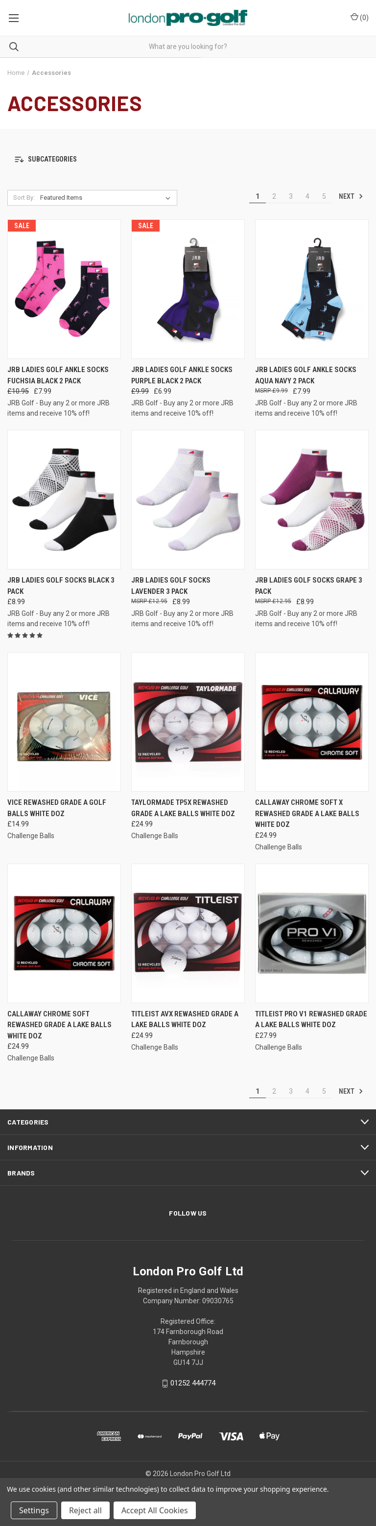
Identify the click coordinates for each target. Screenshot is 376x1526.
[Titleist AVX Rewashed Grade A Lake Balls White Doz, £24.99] (188, 933)
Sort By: (24, 197)
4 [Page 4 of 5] (307, 196)
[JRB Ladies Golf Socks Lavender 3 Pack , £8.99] (188, 499)
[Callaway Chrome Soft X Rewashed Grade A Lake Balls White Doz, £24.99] (312, 722)
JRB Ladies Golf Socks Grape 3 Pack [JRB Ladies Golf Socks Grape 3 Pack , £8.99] (308, 586)
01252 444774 (192, 1383)
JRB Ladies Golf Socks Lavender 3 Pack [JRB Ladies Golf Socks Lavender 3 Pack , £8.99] (171, 586)
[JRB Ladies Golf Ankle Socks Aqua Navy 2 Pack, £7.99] (312, 289)
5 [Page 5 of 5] (324, 196)
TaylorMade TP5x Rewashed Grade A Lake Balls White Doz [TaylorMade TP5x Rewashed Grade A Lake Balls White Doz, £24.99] (183, 808)
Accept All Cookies (154, 1510)
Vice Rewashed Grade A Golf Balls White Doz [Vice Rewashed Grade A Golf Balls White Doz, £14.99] (56, 808)
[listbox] (107, 197)
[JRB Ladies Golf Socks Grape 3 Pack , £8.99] (312, 499)
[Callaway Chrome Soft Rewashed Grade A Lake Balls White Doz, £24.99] (64, 933)
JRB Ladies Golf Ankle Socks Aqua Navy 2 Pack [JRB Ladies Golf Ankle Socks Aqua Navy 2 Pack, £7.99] (305, 375)
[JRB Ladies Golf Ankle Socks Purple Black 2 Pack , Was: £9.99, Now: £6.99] (188, 289)
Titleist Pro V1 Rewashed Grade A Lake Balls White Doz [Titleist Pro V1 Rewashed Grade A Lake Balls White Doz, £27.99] (311, 1020)
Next (351, 196)
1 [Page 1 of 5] (257, 196)
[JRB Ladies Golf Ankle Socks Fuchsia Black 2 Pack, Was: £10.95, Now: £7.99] (64, 289)
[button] (188, 159)
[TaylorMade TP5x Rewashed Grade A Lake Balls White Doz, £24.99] (188, 722)
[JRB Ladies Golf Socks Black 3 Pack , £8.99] (64, 499)
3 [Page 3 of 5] (291, 196)
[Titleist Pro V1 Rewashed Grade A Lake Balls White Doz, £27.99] (312, 933)
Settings (34, 1510)
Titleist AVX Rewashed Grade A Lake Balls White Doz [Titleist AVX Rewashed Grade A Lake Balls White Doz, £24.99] (184, 1020)
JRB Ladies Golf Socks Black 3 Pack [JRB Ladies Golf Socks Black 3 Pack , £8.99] (61, 586)
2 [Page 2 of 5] (274, 196)
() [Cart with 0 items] (360, 17)
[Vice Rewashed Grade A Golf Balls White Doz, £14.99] (64, 722)
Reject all (85, 1510)
